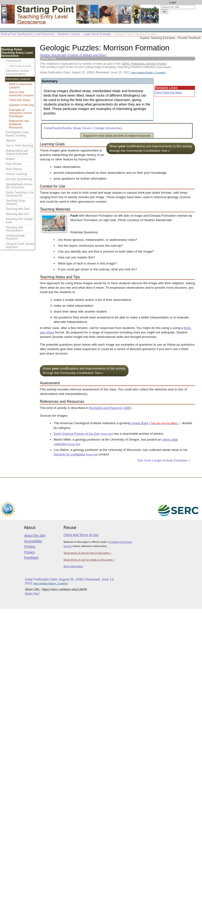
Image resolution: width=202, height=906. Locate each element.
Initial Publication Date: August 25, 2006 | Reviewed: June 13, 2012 (103, 72)
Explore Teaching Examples (158, 38)
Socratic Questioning (19, 179)
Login (172, 2)
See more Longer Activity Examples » (163, 460)
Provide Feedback (189, 38)
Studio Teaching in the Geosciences (20, 194)
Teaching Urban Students (16, 202)
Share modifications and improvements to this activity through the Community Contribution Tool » (150, 148)
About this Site (34, 535)
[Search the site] (178, 7)
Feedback (31, 557)
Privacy (29, 552)
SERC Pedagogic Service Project (144, 63)
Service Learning (16, 174)
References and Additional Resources (19, 124)
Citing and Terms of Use (81, 535)
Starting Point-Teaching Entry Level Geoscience (28, 34)
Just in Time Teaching (19, 145)
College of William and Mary (87, 55)
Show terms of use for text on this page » (87, 552)
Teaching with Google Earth (19, 220)
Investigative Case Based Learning (17, 134)
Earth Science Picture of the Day (77, 433)
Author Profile (48, 58)
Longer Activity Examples (97, 34)
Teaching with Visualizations (14, 229)
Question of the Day (21, 105)
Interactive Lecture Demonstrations (17, 72)
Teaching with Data (18, 209)
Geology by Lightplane (69, 454)
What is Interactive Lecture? (20, 86)
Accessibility (33, 541)
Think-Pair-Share (19, 100)
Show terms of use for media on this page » (89, 559)
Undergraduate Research (15, 237)
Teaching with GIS (17, 214)
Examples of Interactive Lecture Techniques (20, 113)
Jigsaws (11, 140)
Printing (29, 546)
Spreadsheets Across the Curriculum (19, 186)
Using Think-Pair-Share (168, 92)
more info (106, 433)
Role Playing (14, 169)
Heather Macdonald (53, 55)
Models (10, 159)
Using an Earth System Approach (20, 245)
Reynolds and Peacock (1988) (110, 408)
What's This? (32, 593)
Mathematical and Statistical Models (17, 152)
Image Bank (140, 423)
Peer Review (14, 164)
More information (73, 566)
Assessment (13, 60)
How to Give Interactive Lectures (21, 94)
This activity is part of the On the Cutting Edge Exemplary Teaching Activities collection (105, 67)
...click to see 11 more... (20, 66)
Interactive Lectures (69, 34)
